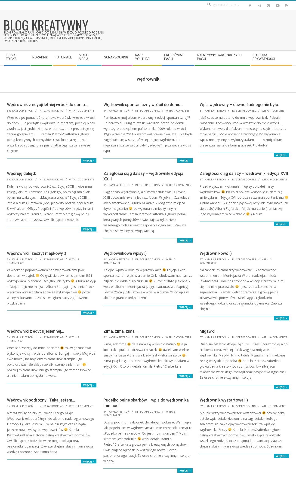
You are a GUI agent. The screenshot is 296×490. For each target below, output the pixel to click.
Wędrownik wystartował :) (224, 400)
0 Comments (86, 110)
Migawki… (208, 331)
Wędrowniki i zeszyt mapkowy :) (36, 253)
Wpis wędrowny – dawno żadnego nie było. (239, 104)
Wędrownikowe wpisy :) (125, 253)
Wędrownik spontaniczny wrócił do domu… (143, 104)
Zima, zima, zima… (120, 331)
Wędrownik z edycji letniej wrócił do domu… (47, 104)
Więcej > (88, 160)
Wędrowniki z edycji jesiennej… (35, 331)
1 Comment (181, 110)
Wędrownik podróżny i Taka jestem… (41, 400)
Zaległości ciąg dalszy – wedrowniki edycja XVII (244, 173)
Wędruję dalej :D (22, 173)
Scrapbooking (53, 110)
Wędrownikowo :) (216, 253)
